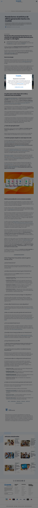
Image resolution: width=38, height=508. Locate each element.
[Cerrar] (31, 75)
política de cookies (20, 83)
